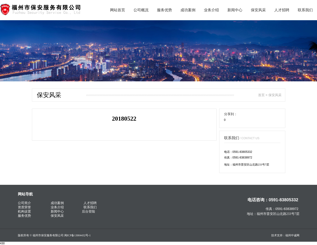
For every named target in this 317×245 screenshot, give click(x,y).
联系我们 (305, 10)
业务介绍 (211, 10)
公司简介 (24, 203)
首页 (261, 95)
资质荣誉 (24, 207)
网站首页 (117, 10)
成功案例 (187, 10)
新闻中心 (234, 10)
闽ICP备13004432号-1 (77, 235)
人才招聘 (281, 10)
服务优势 (164, 10)
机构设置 (24, 211)
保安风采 (258, 10)
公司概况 (141, 10)
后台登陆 (88, 211)
